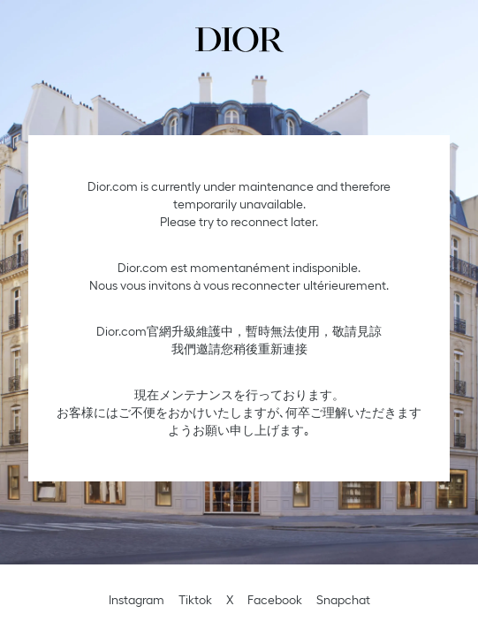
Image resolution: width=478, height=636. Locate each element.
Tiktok (195, 600)
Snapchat (343, 600)
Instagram (136, 600)
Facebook (274, 600)
